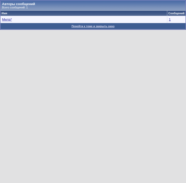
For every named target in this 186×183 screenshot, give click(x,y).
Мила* (7, 19)
